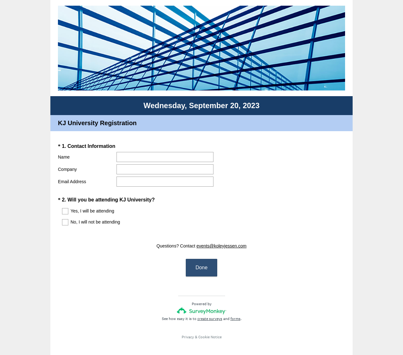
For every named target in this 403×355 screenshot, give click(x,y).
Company (67, 169)
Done (201, 262)
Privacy (188, 331)
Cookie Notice (210, 331)
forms (235, 313)
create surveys (209, 313)
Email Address (72, 181)
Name (64, 157)
